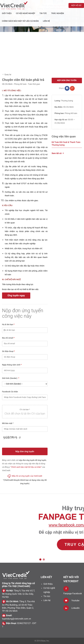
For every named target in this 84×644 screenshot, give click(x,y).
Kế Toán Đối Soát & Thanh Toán (66, 143)
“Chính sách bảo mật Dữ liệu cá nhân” (26, 467)
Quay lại (6, 74)
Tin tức (46, 596)
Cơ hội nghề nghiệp (49, 590)
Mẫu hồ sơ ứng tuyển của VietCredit (24, 476)
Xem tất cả (58, 153)
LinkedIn (75, 608)
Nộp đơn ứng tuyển (24, 451)
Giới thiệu (48, 584)
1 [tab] (40, 559)
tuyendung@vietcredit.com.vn (16, 618)
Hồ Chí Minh (7, 84)
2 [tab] (43, 559)
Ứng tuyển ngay (16, 295)
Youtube (75, 600)
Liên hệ (46, 600)
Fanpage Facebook (72, 593)
